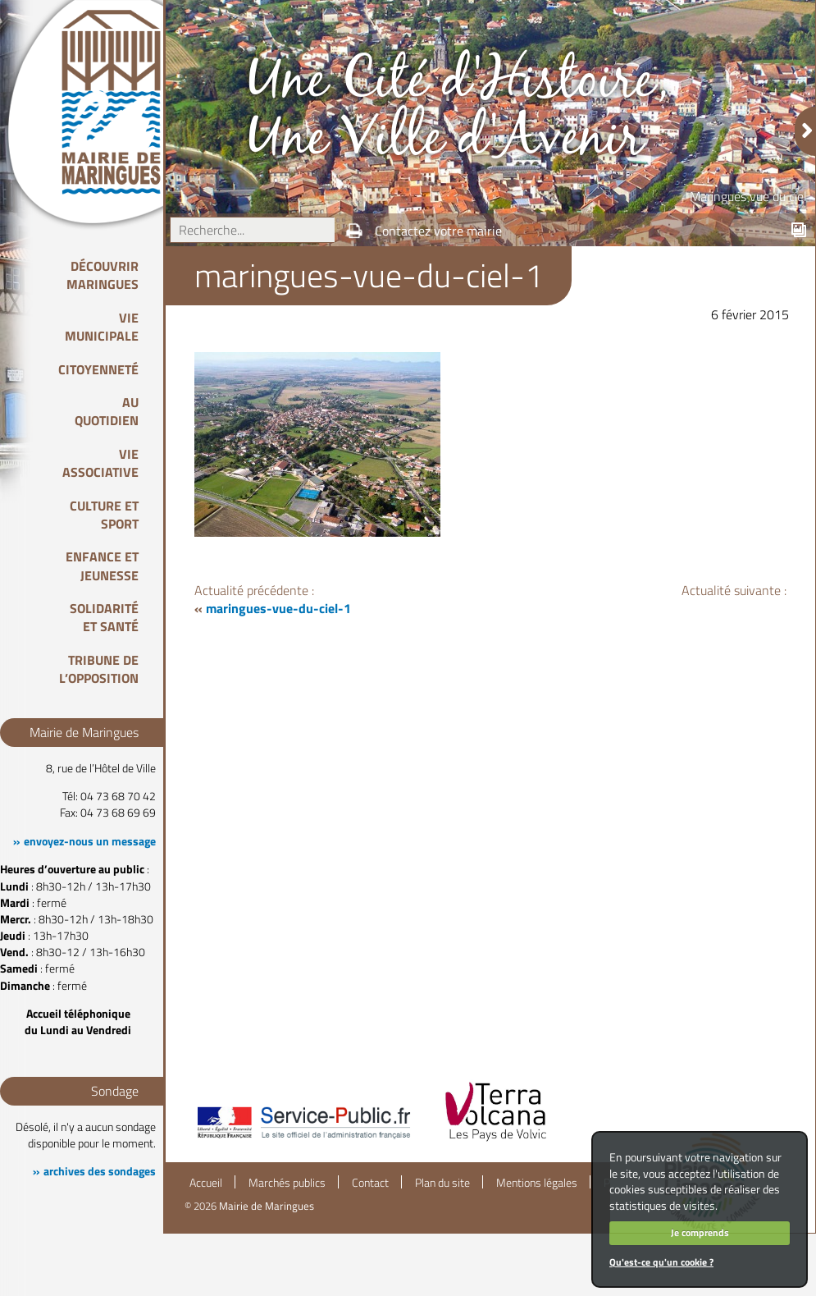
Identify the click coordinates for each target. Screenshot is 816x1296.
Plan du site (442, 1183)
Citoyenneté (98, 369)
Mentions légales (536, 1183)
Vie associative (100, 463)
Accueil (205, 1183)
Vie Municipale (102, 327)
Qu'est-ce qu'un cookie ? (661, 1262)
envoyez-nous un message (90, 841)
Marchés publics (287, 1183)
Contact (370, 1183)
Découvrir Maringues (102, 275)
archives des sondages (99, 1171)
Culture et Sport (104, 515)
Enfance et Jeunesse (102, 565)
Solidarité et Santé (104, 617)
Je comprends (700, 1232)
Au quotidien (107, 411)
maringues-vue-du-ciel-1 (278, 608)
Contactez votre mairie (438, 230)
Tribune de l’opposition (99, 669)
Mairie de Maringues (266, 1206)
